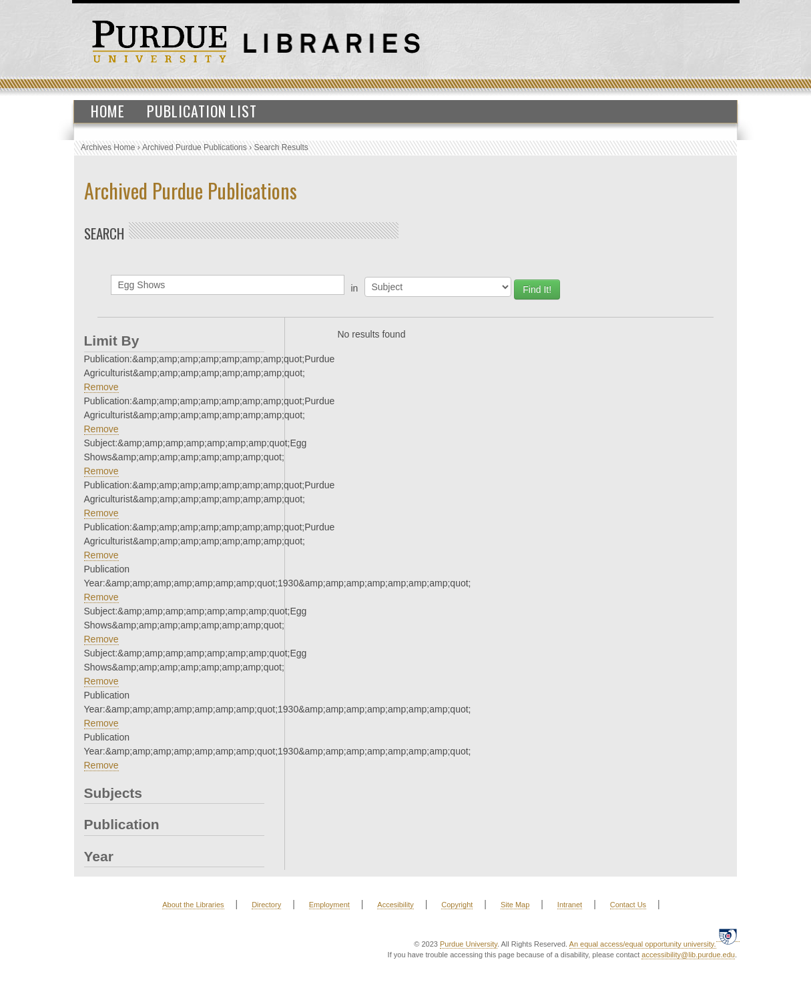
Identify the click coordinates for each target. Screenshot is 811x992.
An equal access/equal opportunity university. (642, 944)
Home (108, 110)
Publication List (202, 110)
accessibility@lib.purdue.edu (688, 955)
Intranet (569, 905)
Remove (101, 387)
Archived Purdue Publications (194, 147)
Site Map (515, 905)
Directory (266, 905)
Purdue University (468, 944)
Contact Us (628, 905)
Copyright (457, 905)
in (354, 288)
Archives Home (108, 147)
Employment (329, 905)
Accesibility (395, 905)
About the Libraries (193, 905)
